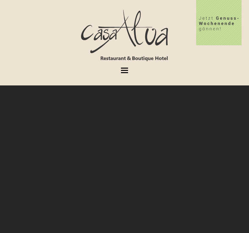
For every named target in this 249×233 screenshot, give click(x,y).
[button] (124, 70)
